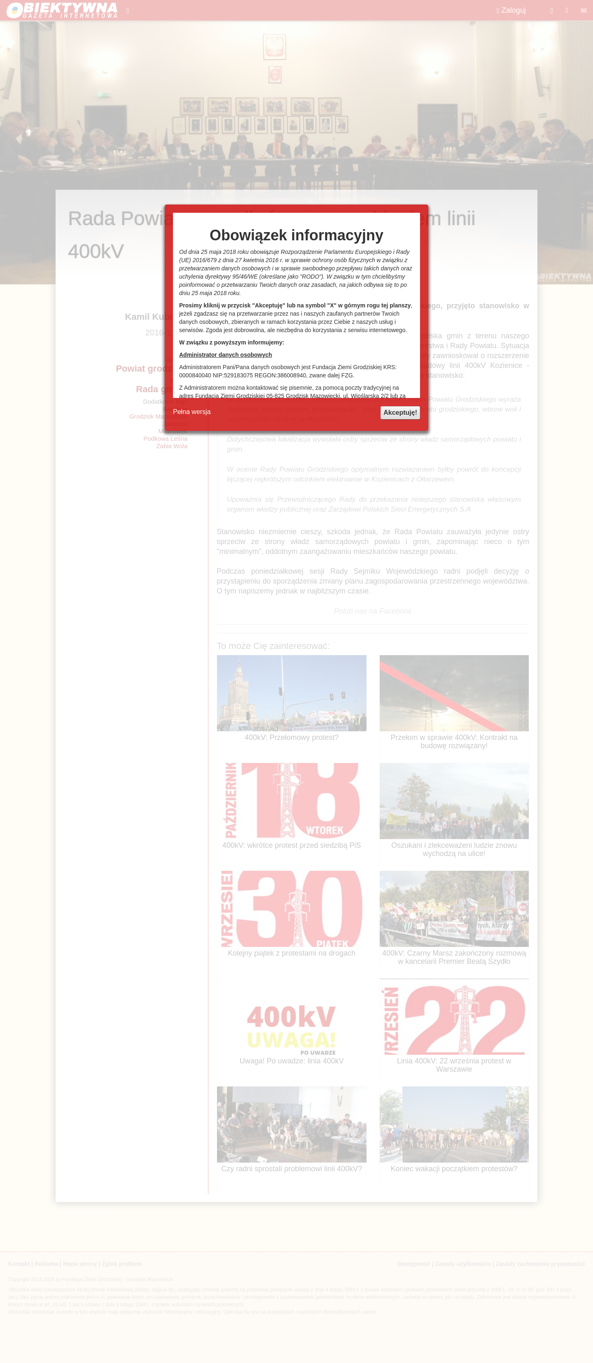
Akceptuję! (400, 412)
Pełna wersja (192, 411)
